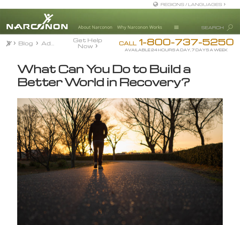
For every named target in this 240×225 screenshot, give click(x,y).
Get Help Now (87, 42)
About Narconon (95, 27)
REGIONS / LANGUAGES (191, 4)
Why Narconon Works (139, 27)
